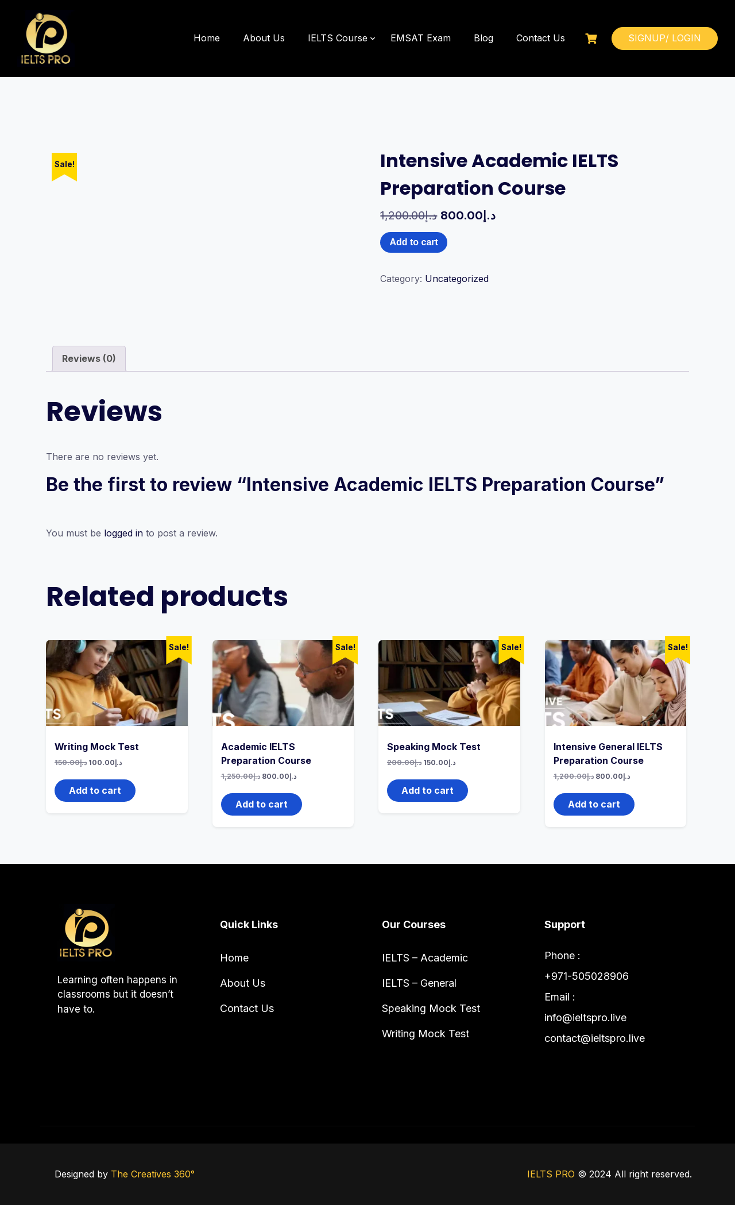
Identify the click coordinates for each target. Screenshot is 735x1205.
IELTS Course (338, 38)
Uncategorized (457, 278)
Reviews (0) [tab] (89, 358)
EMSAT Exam (420, 38)
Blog (483, 38)
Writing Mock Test (425, 1034)
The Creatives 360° (153, 1174)
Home (207, 38)
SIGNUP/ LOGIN (664, 38)
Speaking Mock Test (431, 1008)
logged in (123, 533)
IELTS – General (419, 983)
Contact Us (540, 38)
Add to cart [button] (95, 790)
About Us (264, 38)
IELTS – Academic (425, 958)
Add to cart (413, 242)
